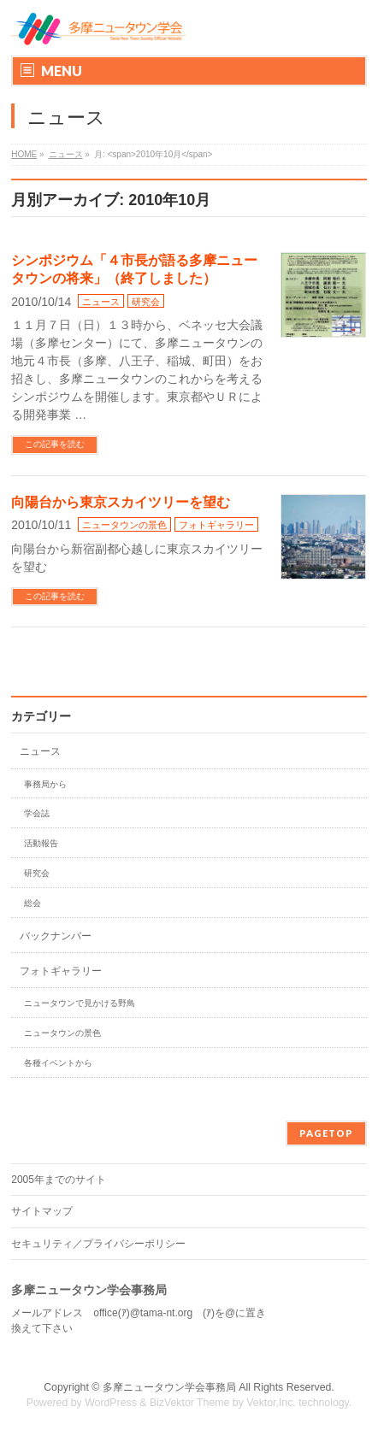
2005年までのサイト (58, 1180)
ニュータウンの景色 (124, 525)
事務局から (45, 784)
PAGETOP (326, 1133)
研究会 (146, 302)
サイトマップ (42, 1211)
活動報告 (41, 843)
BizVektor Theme (190, 1403)
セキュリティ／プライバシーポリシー (98, 1244)
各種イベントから (58, 1063)
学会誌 (37, 813)
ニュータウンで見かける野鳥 (79, 1003)
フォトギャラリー (216, 525)
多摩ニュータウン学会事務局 (169, 1387)
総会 (32, 903)
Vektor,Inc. (271, 1403)
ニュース (101, 302)
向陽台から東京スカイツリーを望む (120, 502)
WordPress (111, 1403)
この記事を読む (55, 444)
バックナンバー (56, 936)
